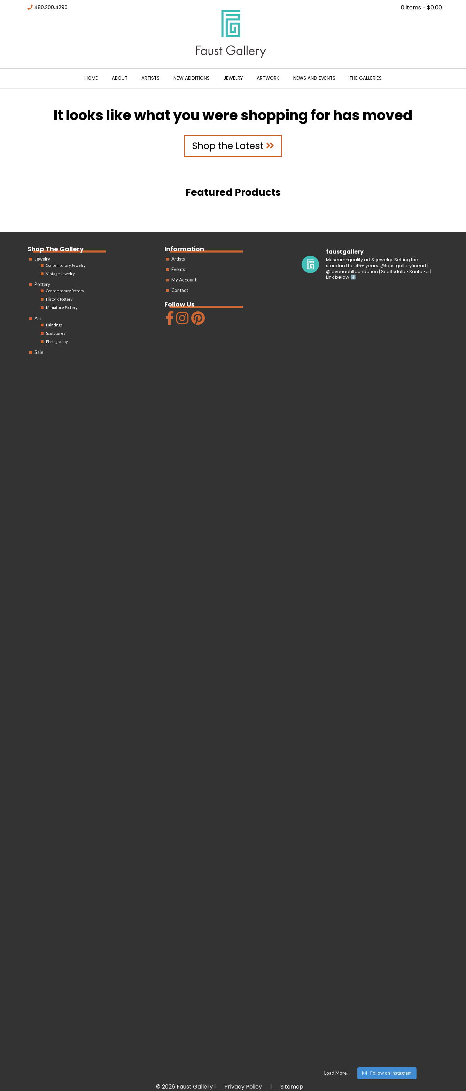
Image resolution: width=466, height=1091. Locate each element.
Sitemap (291, 1087)
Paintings (54, 325)
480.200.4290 (51, 7)
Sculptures (55, 333)
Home (91, 78)
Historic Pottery (59, 299)
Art (37, 318)
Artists (150, 78)
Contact (179, 290)
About (119, 78)
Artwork (268, 78)
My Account (183, 280)
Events (178, 269)
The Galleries (365, 78)
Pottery (42, 284)
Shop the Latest (233, 145)
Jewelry (233, 78)
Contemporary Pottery (65, 290)
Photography (57, 341)
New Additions (191, 78)
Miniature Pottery (61, 307)
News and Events (314, 78)
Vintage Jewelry (60, 273)
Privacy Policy (243, 1087)
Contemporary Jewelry (65, 265)
